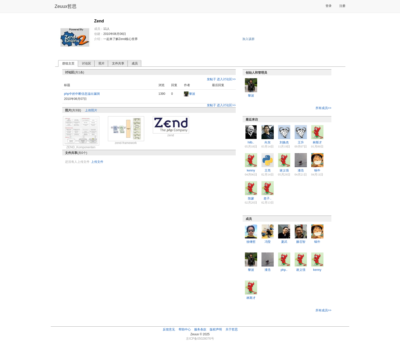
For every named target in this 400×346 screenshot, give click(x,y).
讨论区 (86, 63)
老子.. (267, 198)
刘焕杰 (284, 142)
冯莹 (268, 242)
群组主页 (68, 63)
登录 (329, 6)
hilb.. (251, 142)
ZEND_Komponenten (80, 147)
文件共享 (118, 63)
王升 (301, 142)
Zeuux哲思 (66, 6)
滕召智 (300, 242)
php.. (284, 270)
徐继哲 (251, 242)
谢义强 (284, 170)
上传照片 (91, 110)
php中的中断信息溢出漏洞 (82, 94)
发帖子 (211, 79)
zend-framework (126, 143)
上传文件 (97, 162)
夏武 (284, 242)
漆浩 (301, 170)
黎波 (192, 94)
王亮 (268, 170)
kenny (251, 170)
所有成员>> (323, 108)
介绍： (98, 39)
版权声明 (216, 329)
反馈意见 (169, 329)
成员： (98, 29)
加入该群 (248, 39)
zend (170, 135)
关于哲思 (232, 329)
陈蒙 (251, 198)
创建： (98, 34)
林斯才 (317, 142)
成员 (135, 63)
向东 (268, 142)
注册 (342, 6)
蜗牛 (317, 170)
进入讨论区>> (226, 79)
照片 (101, 63)
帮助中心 (185, 329)
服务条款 (200, 329)
